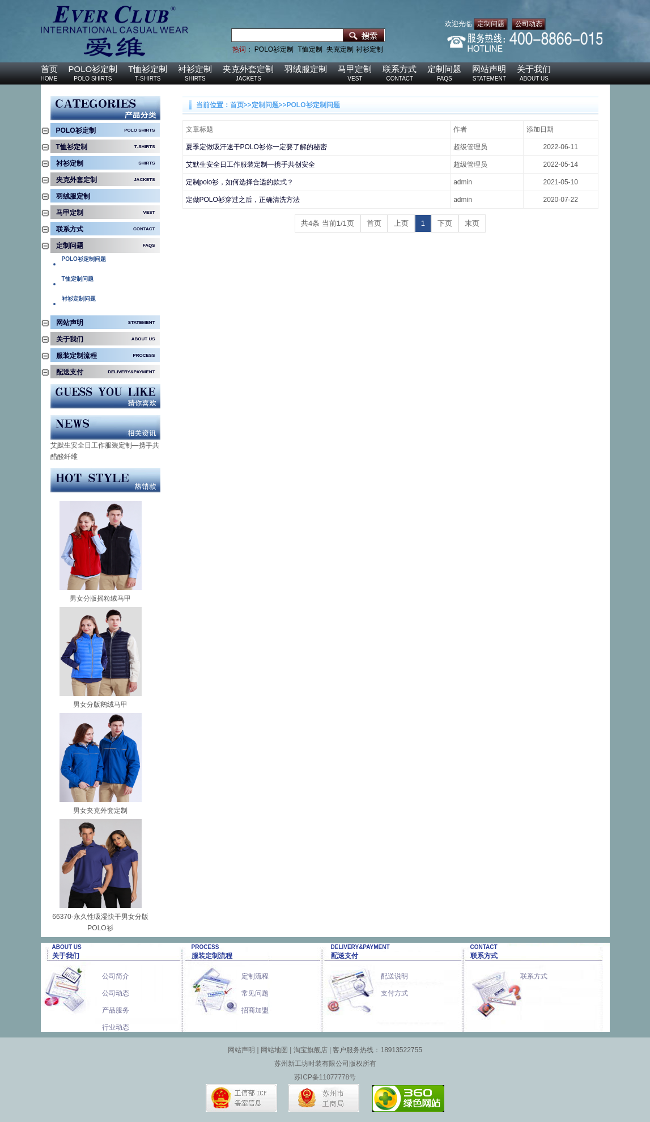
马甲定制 (355, 69)
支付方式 (394, 989)
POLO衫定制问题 (313, 105)
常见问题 (255, 989)
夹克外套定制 (248, 69)
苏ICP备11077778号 (325, 1077)
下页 (444, 223)
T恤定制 (310, 49)
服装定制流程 (76, 356)
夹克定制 (340, 49)
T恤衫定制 (147, 69)
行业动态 (115, 1023)
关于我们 (534, 69)
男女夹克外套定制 (100, 811)
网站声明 (489, 69)
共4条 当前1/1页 (327, 223)
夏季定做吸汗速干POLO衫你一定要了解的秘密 (256, 147)
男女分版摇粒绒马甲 (100, 598)
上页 (401, 223)
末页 (472, 223)
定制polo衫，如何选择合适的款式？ (240, 182)
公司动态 (528, 24)
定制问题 (490, 24)
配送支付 (69, 372)
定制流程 (255, 972)
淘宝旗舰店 (311, 1050)
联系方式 (400, 69)
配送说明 (394, 972)
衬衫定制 (369, 49)
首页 (49, 69)
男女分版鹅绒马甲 (100, 704)
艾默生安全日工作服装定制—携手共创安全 (104, 446)
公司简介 (115, 972)
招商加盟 (255, 1006)
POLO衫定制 (274, 49)
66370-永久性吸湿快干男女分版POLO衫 (100, 922)
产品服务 (115, 1006)
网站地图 (274, 1050)
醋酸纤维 (64, 457)
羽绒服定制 (305, 69)
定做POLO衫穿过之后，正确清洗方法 (243, 200)
